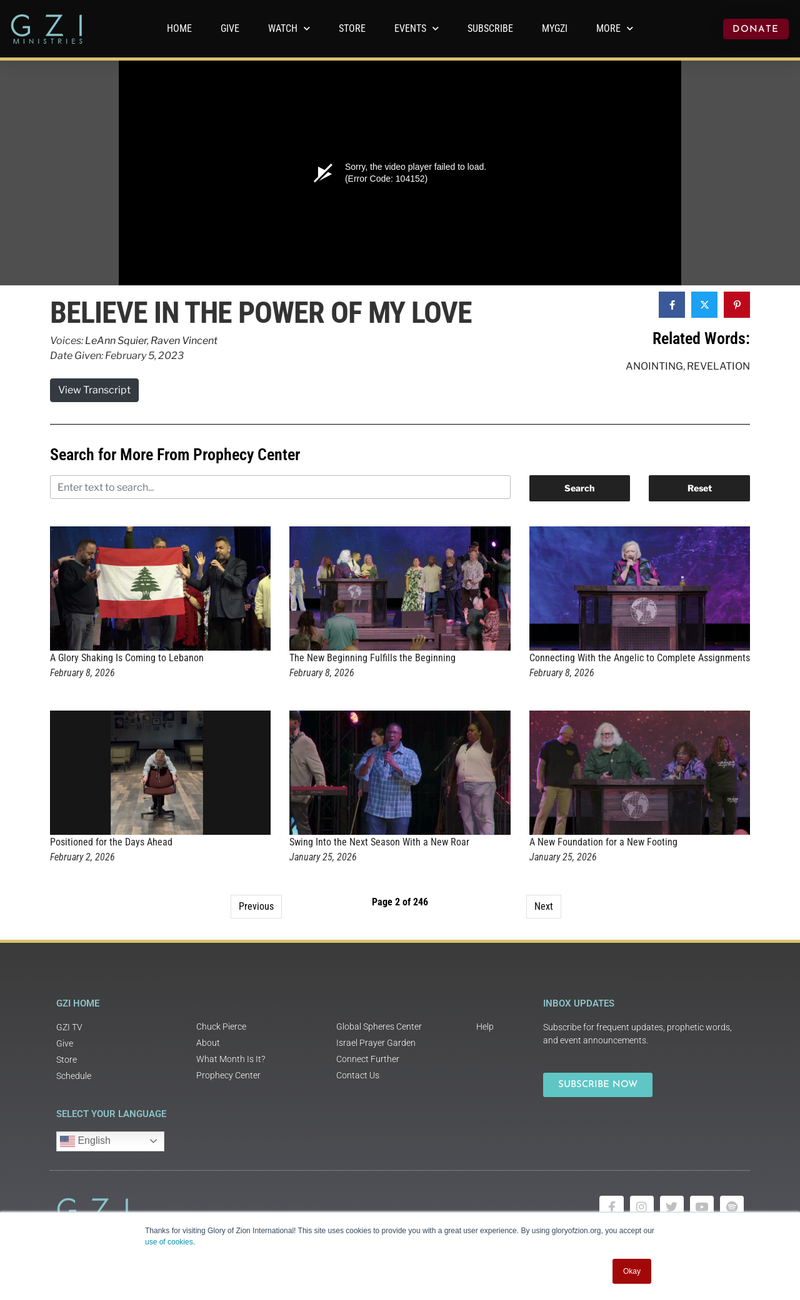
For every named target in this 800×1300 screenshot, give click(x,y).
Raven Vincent (184, 341)
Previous (256, 906)
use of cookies (169, 1242)
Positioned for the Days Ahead (111, 842)
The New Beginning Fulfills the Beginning (372, 658)
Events (416, 28)
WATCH (289, 28)
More (614, 28)
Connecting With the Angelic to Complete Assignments (639, 658)
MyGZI (555, 28)
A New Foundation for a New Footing (603, 842)
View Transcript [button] (94, 390)
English (85, 1141)
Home (179, 28)
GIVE (230, 28)
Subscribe (490, 28)
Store (352, 28)
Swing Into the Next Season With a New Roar (379, 842)
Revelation (718, 366)
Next (543, 906)
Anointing (654, 366)
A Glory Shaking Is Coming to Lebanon (127, 658)
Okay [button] (632, 1271)
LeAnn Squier (116, 341)
